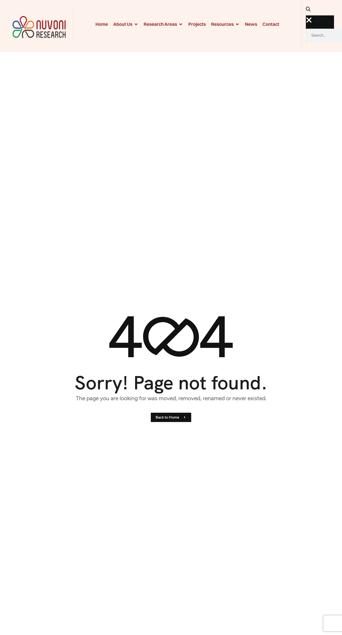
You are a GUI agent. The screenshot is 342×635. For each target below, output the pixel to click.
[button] (310, 11)
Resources (225, 24)
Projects (197, 24)
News (251, 24)
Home (101, 24)
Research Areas (163, 24)
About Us (125, 24)
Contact (270, 24)
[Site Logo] (39, 26)
